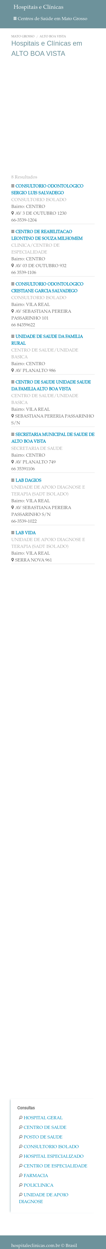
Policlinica (36, 1185)
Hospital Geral (41, 1118)
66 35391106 (23, 469)
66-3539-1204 (24, 220)
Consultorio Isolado (49, 1147)
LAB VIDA (26, 533)
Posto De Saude (40, 1137)
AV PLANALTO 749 (33, 462)
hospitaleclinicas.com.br (35, 1246)
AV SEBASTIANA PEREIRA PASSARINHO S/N (41, 511)
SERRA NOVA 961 (31, 560)
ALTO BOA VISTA (53, 36)
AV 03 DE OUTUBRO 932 (38, 266)
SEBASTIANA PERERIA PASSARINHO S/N (52, 419)
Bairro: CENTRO (28, 207)
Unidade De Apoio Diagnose (43, 1198)
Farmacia (33, 1176)
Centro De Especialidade (53, 1166)
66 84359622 (23, 325)
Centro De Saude (42, 1127)
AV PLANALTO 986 (33, 371)
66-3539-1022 (24, 521)
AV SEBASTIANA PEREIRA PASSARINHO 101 (41, 315)
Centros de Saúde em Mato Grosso (50, 19)
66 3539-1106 (23, 273)
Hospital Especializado (51, 1156)
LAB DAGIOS (28, 481)
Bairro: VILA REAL (30, 305)
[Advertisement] (53, 116)
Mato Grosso (22, 36)
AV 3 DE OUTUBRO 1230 (38, 213)
